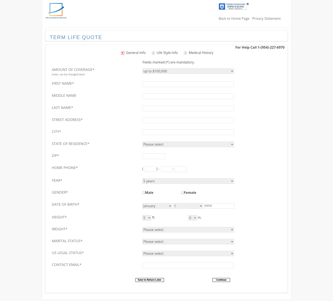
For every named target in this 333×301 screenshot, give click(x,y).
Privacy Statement (266, 18)
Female (190, 192)
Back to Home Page (234, 18)
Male (149, 192)
